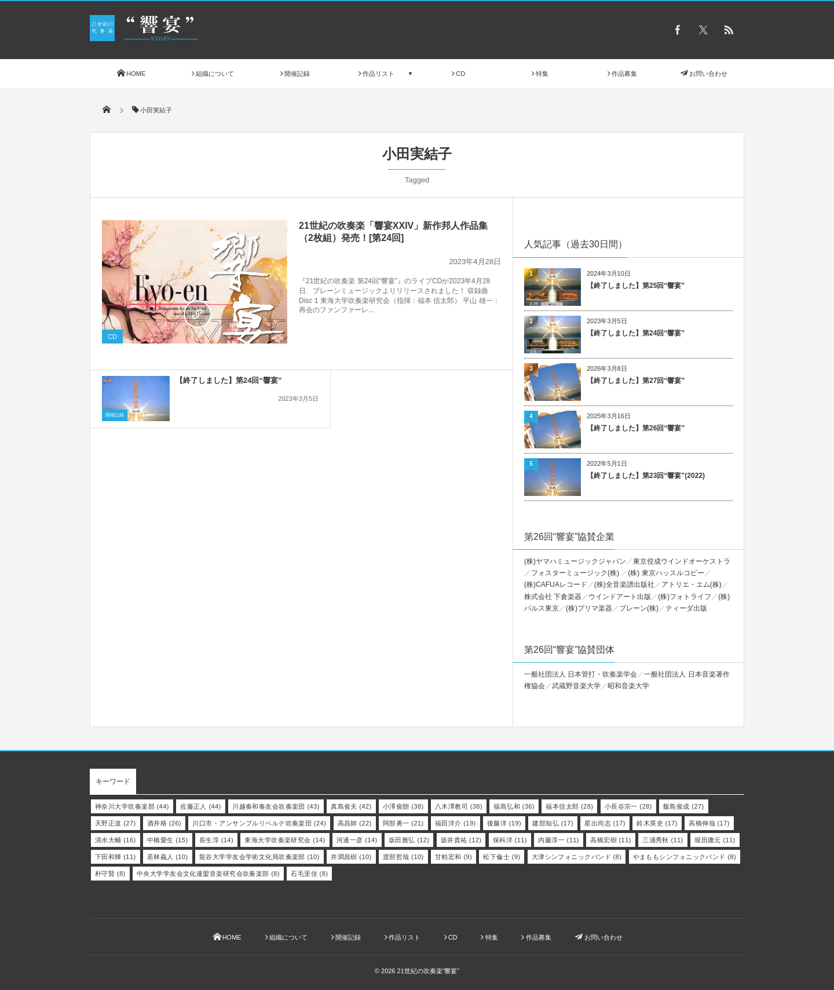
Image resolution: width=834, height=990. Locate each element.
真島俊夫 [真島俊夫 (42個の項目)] (351, 806)
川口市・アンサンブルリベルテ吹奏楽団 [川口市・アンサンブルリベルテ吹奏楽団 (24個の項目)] (259, 823)
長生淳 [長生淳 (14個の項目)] (216, 839)
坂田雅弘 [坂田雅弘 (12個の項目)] (409, 839)
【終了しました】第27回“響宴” (636, 381)
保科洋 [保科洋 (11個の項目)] (510, 839)
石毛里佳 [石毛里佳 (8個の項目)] (309, 873)
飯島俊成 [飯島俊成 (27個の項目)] (683, 806)
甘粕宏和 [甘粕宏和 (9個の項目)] (453, 856)
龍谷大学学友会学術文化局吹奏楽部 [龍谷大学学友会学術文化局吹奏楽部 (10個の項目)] (259, 856)
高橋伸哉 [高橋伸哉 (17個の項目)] (709, 823)
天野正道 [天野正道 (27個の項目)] (115, 823)
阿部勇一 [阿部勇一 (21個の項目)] (403, 823)
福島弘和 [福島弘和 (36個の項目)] (514, 806)
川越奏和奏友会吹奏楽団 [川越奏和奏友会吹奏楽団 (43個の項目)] (276, 806)
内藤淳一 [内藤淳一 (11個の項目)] (558, 839)
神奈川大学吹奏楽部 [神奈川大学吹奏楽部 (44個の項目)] (132, 806)
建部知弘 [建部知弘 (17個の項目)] (552, 823)
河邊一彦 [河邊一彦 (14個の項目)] (357, 839)
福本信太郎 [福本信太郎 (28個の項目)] (569, 806)
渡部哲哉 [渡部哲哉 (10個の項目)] (403, 856)
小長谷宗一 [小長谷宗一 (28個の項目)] (628, 806)
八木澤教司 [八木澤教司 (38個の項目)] (458, 806)
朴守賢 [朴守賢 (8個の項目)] (110, 873)
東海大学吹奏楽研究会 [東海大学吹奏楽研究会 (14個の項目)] (284, 839)
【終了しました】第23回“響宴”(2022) (646, 476)
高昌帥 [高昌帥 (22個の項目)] (355, 823)
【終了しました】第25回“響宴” (636, 286)
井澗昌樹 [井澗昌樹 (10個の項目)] (351, 856)
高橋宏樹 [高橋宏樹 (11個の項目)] (610, 839)
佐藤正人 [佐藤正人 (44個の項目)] (200, 806)
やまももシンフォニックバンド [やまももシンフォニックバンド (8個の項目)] (684, 856)
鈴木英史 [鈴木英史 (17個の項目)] (657, 823)
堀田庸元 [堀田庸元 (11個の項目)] (715, 839)
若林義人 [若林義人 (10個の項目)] (167, 856)
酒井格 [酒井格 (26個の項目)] (164, 823)
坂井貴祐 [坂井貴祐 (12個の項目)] (461, 839)
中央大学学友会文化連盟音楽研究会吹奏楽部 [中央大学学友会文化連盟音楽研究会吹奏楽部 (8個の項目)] (208, 873)
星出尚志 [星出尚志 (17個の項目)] (605, 823)
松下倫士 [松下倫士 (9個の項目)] (501, 856)
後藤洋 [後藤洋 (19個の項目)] (504, 823)
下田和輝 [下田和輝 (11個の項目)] (115, 856)
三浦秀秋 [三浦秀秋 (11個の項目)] (662, 839)
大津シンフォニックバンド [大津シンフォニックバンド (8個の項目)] (577, 856)
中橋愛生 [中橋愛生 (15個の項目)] (167, 839)
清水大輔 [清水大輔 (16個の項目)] (115, 839)
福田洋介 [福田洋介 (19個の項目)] (455, 823)
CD (112, 336)
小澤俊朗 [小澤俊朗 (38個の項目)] (403, 806)
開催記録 (114, 400)
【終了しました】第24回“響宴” (228, 365)
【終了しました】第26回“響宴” (636, 428)
